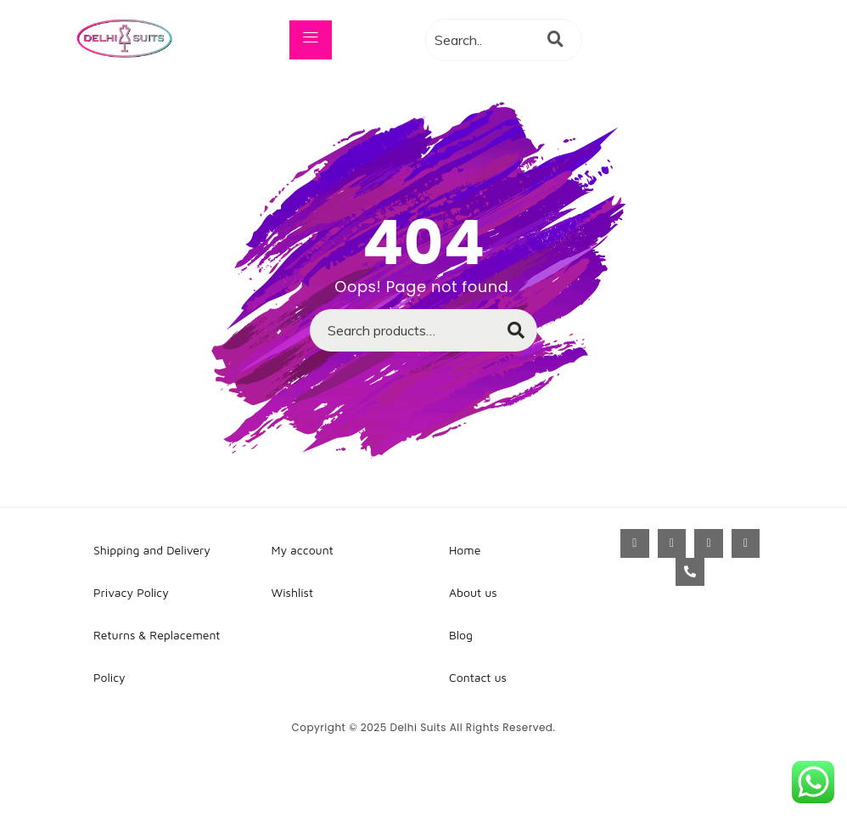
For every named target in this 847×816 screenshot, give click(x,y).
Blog (461, 634)
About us (473, 592)
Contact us (478, 677)
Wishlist (293, 592)
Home (464, 550)
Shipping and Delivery (151, 550)
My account (303, 550)
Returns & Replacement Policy (156, 655)
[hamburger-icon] (310, 39)
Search (508, 335)
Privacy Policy (131, 592)
